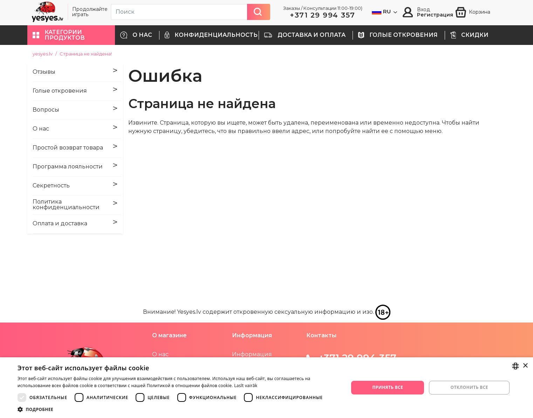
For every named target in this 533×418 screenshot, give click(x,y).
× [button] (525, 366)
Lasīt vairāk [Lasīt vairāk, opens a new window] (245, 386)
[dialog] (266, 387)
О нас (160, 354)
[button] (71, 35)
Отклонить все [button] (469, 387)
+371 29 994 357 (322, 15)
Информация (252, 354)
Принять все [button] (387, 387)
